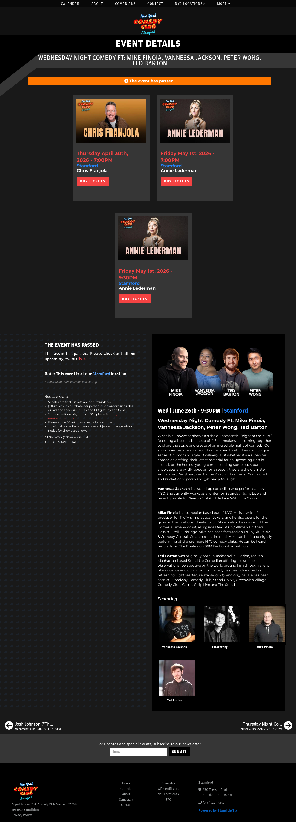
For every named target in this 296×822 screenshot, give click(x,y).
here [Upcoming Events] (83, 359)
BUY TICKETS (92, 181)
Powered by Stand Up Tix (217, 811)
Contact (155, 4)
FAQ (168, 800)
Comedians (125, 4)
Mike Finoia (265, 647)
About (97, 4)
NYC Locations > (190, 4)
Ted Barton (174, 700)
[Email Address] (138, 752)
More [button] (224, 4)
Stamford (101, 374)
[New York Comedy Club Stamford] (148, 24)
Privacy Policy (22, 815)
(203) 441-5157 (213, 803)
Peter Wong (219, 647)
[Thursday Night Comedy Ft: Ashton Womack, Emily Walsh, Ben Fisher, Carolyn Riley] (265, 726)
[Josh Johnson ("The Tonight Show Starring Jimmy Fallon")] (33, 726)
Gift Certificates (168, 789)
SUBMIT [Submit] (179, 752)
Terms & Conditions (26, 810)
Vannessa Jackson (174, 647)
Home (126, 783)
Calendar (70, 4)
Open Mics (168, 783)
